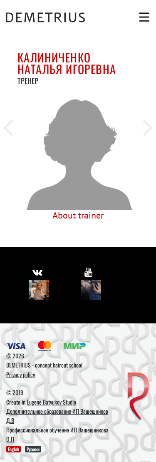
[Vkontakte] (39, 290)
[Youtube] (91, 290)
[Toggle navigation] (142, 17)
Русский (33, 449)
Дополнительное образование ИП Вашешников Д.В (57, 416)
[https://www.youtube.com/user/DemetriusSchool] (88, 272)
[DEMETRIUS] (138, 397)
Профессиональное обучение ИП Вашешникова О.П (57, 434)
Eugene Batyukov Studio (51, 401)
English (13, 449)
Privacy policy (20, 374)
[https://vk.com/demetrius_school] (37, 272)
